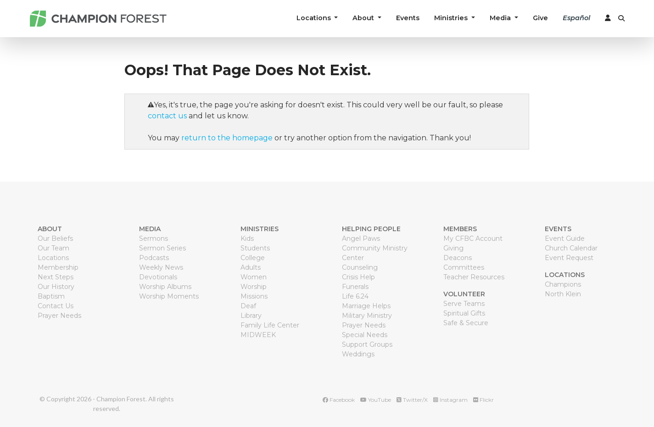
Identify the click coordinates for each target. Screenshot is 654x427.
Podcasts (154, 258)
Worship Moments (169, 296)
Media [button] (501, 18)
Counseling (360, 267)
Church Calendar (571, 248)
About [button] (364, 18)
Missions (254, 296)
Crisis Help (358, 277)
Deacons (457, 258)
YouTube (375, 399)
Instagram (450, 399)
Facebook (339, 399)
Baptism (51, 296)
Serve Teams (464, 303)
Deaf (248, 306)
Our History (56, 287)
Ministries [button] (452, 18)
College (252, 258)
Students (255, 248)
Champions (563, 284)
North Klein (563, 294)
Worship (253, 287)
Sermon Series (162, 248)
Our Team (53, 248)
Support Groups (367, 344)
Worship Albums (165, 287)
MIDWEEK (258, 335)
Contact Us (55, 306)
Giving (453, 248)
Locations (53, 258)
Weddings (358, 354)
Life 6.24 (355, 296)
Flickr (483, 399)
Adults (250, 267)
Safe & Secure (465, 323)
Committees (463, 267)
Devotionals (158, 277)
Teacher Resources (473, 277)
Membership (58, 267)
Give (540, 18)
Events (407, 18)
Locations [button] (314, 18)
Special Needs (364, 335)
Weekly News (161, 267)
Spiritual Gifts (464, 313)
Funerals (355, 287)
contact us (167, 115)
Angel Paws (361, 238)
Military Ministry (367, 315)
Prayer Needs (59, 315)
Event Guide (565, 238)
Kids (247, 238)
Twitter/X (412, 399)
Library (251, 315)
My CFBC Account (473, 238)
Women (253, 277)
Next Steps (55, 277)
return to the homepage (227, 137)
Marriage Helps (366, 306)
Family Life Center (269, 325)
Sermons (153, 238)
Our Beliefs (55, 238)
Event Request (569, 258)
